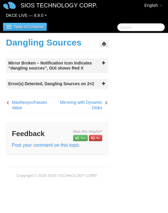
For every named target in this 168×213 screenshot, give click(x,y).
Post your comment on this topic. (46, 145)
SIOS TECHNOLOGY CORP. (58, 5)
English (153, 5)
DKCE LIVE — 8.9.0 (26, 15)
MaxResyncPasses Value (29, 105)
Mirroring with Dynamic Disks (81, 105)
